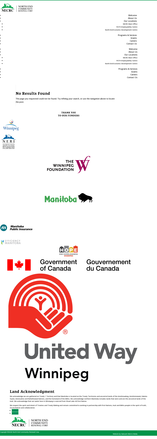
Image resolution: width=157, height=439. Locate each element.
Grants (134, 71)
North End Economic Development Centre (121, 30)
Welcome (133, 49)
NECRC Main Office (130, 24)
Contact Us (131, 43)
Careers (133, 74)
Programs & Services (127, 35)
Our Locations (130, 21)
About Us (133, 52)
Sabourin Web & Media (129, 434)
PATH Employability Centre (126, 27)
